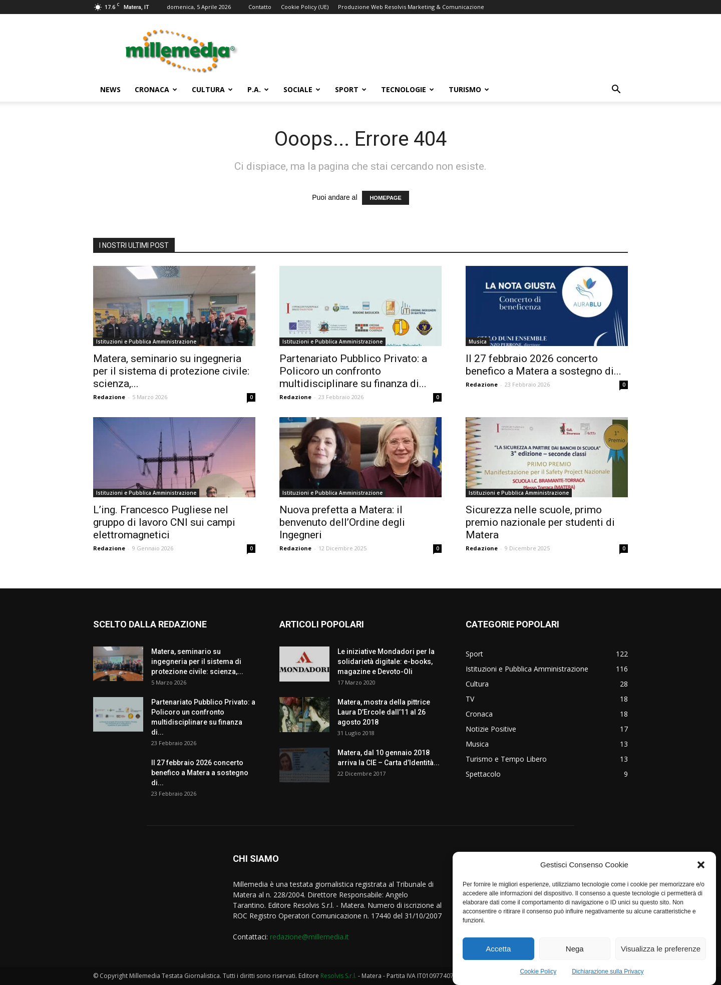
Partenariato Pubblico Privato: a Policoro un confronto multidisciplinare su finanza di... (353, 371)
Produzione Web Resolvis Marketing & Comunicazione (411, 7)
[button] (701, 871)
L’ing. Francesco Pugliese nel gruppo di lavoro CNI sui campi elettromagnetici (164, 522)
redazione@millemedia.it (309, 936)
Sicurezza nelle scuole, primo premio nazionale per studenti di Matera (540, 522)
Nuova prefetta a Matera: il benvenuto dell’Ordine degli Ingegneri (342, 522)
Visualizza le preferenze (660, 955)
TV (470, 699)
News (110, 89)
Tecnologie (407, 89)
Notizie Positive (491, 729)
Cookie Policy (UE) (304, 7)
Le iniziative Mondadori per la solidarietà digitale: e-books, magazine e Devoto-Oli (386, 661)
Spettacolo (483, 774)
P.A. (258, 89)
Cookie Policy (538, 977)
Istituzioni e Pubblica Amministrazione (146, 341)
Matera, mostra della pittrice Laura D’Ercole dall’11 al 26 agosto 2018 (383, 712)
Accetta (498, 955)
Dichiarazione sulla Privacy (607, 977)
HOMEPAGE (385, 198)
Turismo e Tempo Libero (506, 759)
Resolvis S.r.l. (338, 975)
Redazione (109, 397)
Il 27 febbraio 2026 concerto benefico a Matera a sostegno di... (543, 365)
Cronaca (156, 89)
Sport (351, 89)
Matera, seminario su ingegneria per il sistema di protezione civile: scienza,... (171, 371)
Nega (575, 955)
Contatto (259, 7)
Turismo (469, 89)
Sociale (301, 89)
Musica (478, 341)
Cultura (212, 89)
